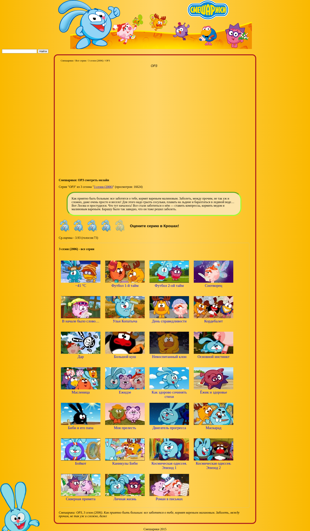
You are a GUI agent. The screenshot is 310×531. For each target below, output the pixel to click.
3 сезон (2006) (103, 186)
